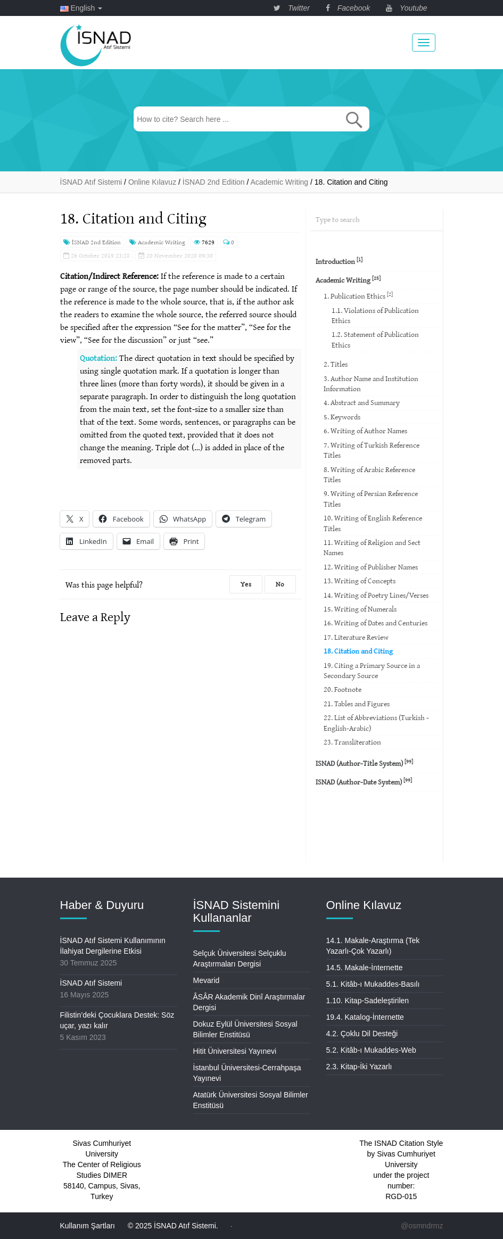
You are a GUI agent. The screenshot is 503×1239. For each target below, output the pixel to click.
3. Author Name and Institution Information (371, 383)
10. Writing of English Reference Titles (373, 523)
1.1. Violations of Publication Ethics (375, 315)
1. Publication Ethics (358, 295)
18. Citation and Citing (358, 651)
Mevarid (206, 980)
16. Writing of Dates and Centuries (375, 622)
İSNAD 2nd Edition (92, 241)
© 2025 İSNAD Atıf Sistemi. (173, 1225)
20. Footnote (342, 689)
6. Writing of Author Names (365, 430)
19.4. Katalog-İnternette (365, 1017)
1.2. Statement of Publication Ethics (375, 339)
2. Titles (336, 364)
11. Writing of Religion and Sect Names (372, 547)
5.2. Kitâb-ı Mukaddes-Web (371, 1050)
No (280, 584)
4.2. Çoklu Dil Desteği (362, 1033)
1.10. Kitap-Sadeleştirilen (367, 1000)
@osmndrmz (422, 1225)
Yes (246, 584)
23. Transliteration (352, 742)
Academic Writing (157, 241)
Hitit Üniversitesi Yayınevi (235, 1051)
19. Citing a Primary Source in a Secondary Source (372, 670)
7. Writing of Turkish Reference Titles (371, 450)
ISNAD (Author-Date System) (364, 781)
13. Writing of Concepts (359, 580)
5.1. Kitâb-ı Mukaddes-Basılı (373, 984)
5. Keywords (342, 416)
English (81, 8)
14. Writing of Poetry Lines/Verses (376, 595)
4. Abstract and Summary (362, 402)
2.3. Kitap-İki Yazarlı (359, 1066)
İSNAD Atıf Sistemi (91, 983)
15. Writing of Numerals (360, 609)
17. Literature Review (356, 637)
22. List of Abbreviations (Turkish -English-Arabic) (376, 722)
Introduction (339, 261)
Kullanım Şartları (87, 1225)
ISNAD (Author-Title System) (364, 763)
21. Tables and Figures (357, 703)
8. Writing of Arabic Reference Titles (369, 474)
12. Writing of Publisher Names (371, 566)
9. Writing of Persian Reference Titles (371, 498)
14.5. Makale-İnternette (364, 967)
